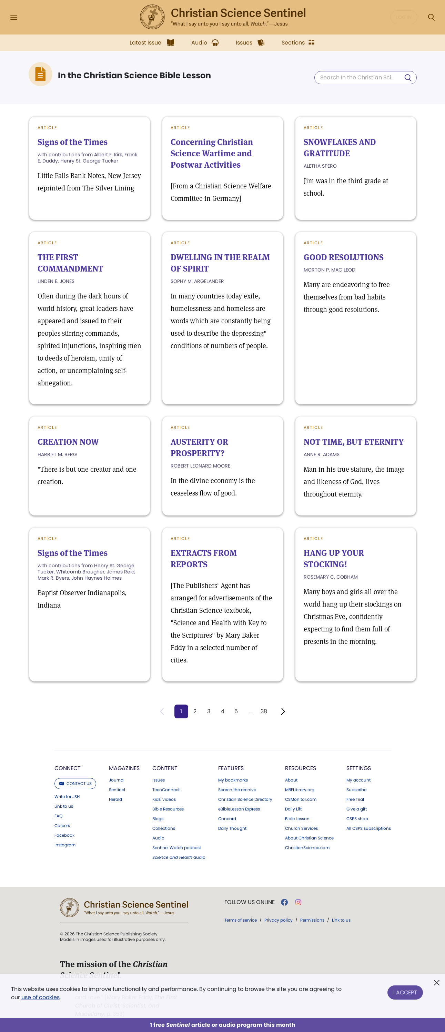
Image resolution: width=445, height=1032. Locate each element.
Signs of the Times (73, 142)
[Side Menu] (14, 17)
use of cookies (40, 997)
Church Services (301, 828)
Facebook (64, 835)
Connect (67, 768)
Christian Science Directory (245, 799)
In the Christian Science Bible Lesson (134, 75)
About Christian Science (309, 838)
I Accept (405, 992)
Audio (158, 838)
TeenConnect (166, 790)
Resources (300, 768)
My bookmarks (233, 780)
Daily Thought (232, 828)
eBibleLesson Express (239, 809)
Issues (158, 780)
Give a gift (356, 809)
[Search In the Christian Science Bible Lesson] (365, 77)
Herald (115, 799)
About (291, 780)
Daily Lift (293, 809)
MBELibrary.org (299, 790)
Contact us (75, 783)
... (250, 711)
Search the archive (237, 790)
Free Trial (355, 799)
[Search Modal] (431, 17)
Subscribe (356, 790)
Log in (404, 17)
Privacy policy (278, 920)
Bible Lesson (297, 819)
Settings (358, 768)
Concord (227, 819)
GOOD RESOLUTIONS (344, 257)
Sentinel (117, 790)
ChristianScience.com (307, 848)
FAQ (58, 816)
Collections (163, 828)
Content (165, 768)
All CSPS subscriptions (368, 828)
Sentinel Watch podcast (176, 848)
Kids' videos (164, 799)
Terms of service (240, 920)
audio (178, 857)
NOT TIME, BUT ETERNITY (354, 441)
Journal (116, 780)
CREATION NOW (68, 441)
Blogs (157, 819)
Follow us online (249, 902)
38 (264, 711)
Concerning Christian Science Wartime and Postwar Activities (212, 153)
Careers (62, 826)
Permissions (312, 920)
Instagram (64, 845)
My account (358, 780)
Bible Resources (168, 809)
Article (48, 127)
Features (231, 768)
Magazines (124, 768)
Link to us (63, 806)
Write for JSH (67, 797)
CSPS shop (357, 819)
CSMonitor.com (300, 799)
